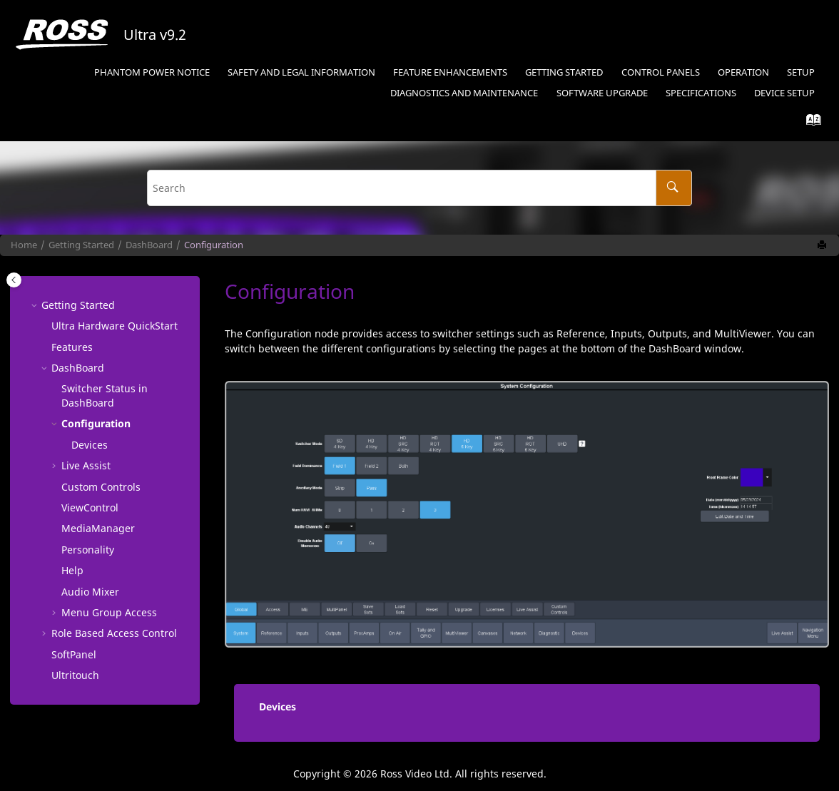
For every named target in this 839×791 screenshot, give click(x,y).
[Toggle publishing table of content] (13, 279)
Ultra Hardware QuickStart (114, 325)
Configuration (213, 245)
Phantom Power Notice (152, 72)
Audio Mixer (90, 591)
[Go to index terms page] (809, 123)
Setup (801, 72)
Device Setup (784, 93)
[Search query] (419, 188)
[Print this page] (823, 245)
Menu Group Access (109, 612)
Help (72, 570)
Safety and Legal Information (301, 72)
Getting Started (564, 72)
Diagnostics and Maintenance (464, 93)
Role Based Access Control (114, 633)
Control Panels (660, 72)
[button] (35, 305)
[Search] (674, 188)
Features (72, 347)
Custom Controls (101, 487)
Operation (743, 72)
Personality (87, 549)
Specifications (701, 93)
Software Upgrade (602, 93)
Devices (89, 444)
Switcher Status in (104, 395)
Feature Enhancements (450, 72)
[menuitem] (151, 73)
